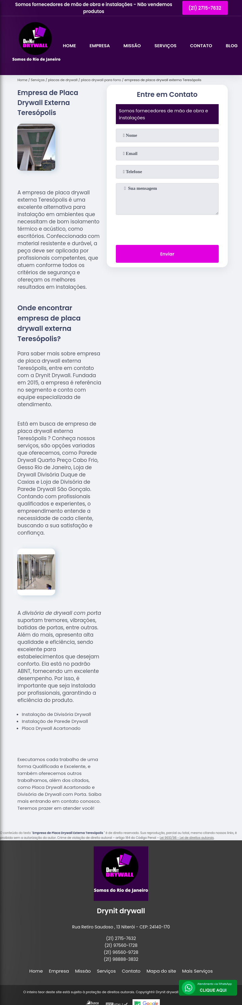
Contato (203, 45)
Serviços (167, 45)
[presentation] (167, 228)
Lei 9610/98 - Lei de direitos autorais (187, 837)
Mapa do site (161, 971)
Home (69, 45)
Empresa (100, 45)
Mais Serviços (197, 971)
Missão (133, 45)
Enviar (167, 254)
